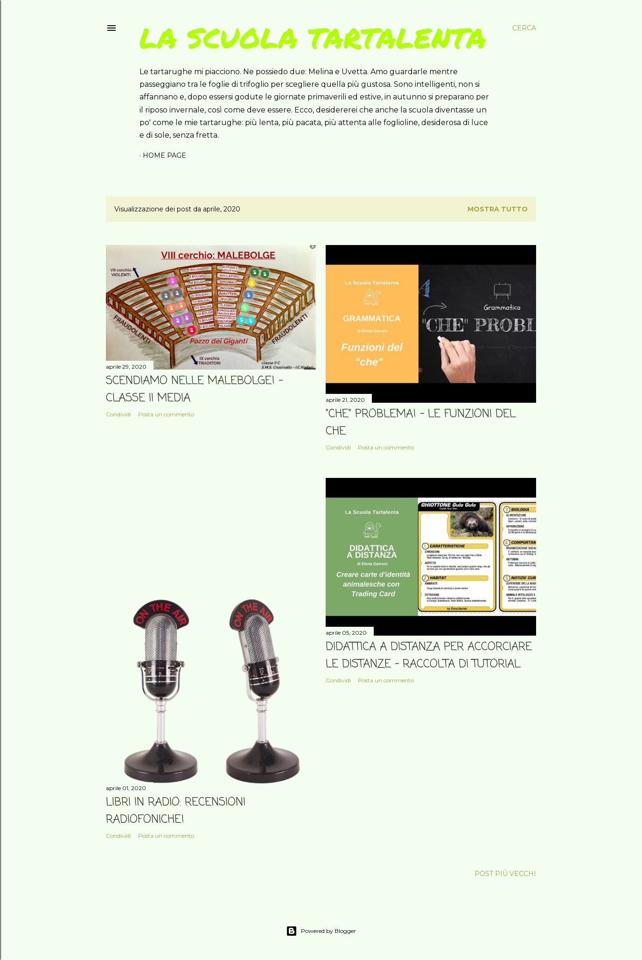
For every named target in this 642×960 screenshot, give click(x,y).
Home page (164, 155)
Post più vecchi (505, 873)
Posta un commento (166, 414)
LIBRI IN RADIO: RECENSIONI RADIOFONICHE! (175, 811)
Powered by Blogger (321, 931)
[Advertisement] (211, 506)
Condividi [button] (118, 414)
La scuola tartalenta (313, 37)
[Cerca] (524, 28)
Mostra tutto (498, 209)
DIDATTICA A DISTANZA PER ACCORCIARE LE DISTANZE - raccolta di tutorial (429, 655)
